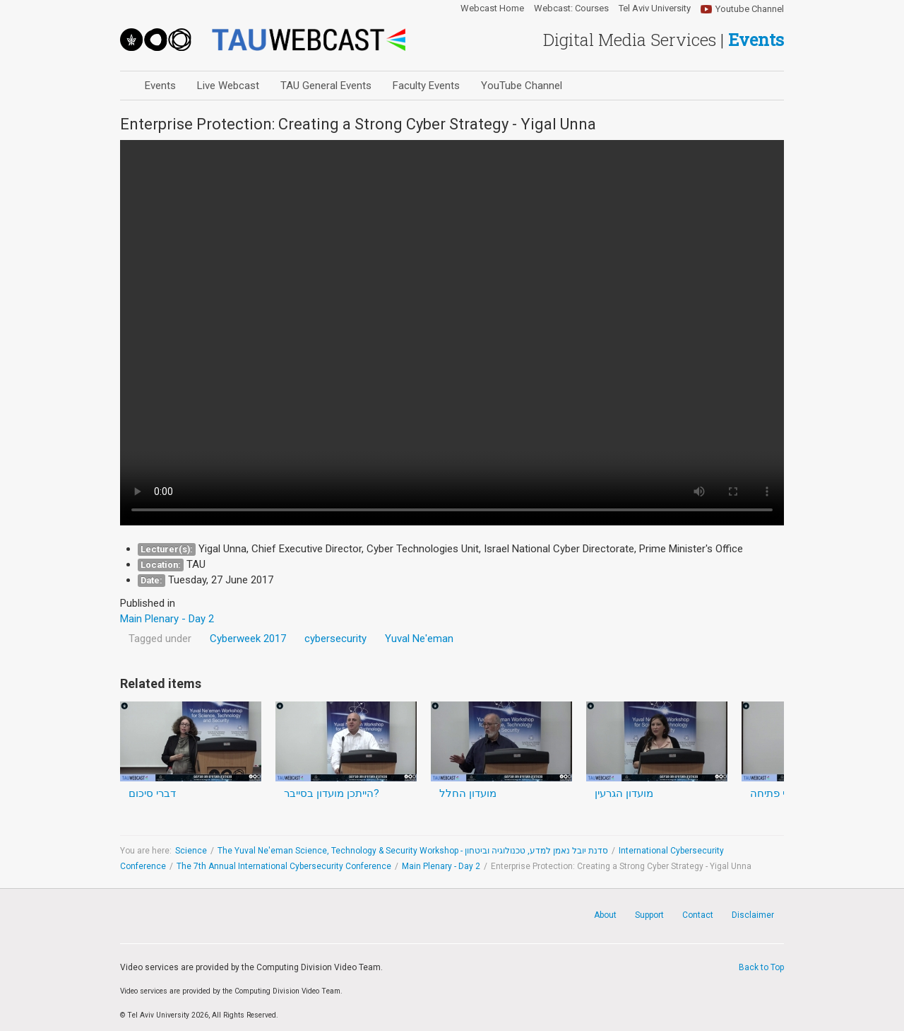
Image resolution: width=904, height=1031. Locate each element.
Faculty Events (426, 85)
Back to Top (761, 967)
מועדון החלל (467, 793)
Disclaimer (753, 915)
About (605, 915)
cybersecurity (335, 638)
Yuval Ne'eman (419, 638)
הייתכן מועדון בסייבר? (331, 793)
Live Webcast (228, 85)
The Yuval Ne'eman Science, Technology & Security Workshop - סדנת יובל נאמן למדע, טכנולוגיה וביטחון (413, 851)
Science (191, 851)
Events (160, 85)
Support (649, 915)
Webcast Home (492, 8)
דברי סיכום (152, 793)
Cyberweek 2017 (248, 638)
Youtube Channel (749, 9)
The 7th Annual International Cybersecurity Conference (284, 866)
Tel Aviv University (655, 8)
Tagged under (160, 638)
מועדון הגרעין (624, 793)
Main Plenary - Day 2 (441, 866)
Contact (697, 915)
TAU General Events (325, 85)
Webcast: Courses (571, 8)
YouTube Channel (521, 85)
